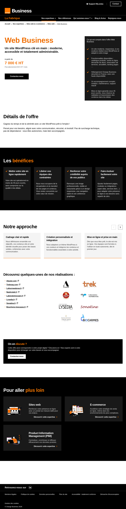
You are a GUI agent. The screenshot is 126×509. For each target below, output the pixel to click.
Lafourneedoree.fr (14, 311)
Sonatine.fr (11, 326)
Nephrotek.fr (11, 315)
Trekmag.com (12, 308)
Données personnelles (47, 494)
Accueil (7, 24)
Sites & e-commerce (35, 24)
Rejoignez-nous (114, 18)
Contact (115, 4)
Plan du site (63, 494)
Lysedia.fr (10, 323)
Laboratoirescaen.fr (14, 319)
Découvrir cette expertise (46, 440)
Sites (51, 24)
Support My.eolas (94, 4)
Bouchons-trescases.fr (16, 330)
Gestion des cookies (12, 503)
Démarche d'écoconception (109, 494)
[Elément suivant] (120, 243)
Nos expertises (48, 18)
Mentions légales (10, 494)
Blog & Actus (100, 18)
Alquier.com (11, 304)
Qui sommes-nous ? (82, 18)
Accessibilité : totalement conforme (84, 494)
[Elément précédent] (113, 243)
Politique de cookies (28, 494)
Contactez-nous (16, 76)
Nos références (64, 18)
